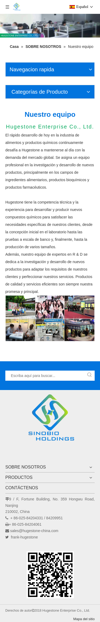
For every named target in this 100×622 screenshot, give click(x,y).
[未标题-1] (50, 574)
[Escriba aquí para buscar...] (45, 375)
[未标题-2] (50, 26)
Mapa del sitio (84, 619)
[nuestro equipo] (50, 318)
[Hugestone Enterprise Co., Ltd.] (50, 419)
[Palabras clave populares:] (89, 375)
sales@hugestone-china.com (34, 531)
